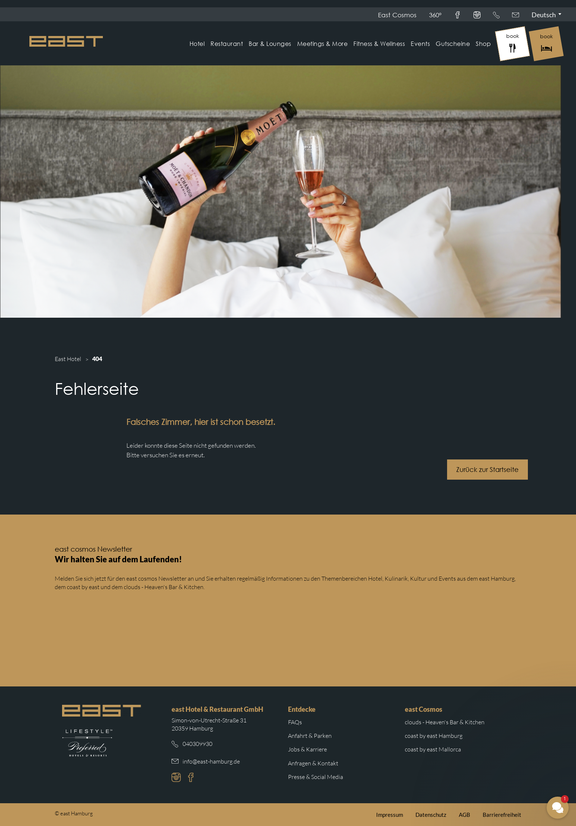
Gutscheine (453, 43)
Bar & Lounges (270, 43)
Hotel (197, 43)
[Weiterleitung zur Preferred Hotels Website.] (87, 743)
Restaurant (226, 43)
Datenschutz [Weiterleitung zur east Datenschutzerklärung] (430, 814)
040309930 (197, 743)
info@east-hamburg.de (211, 761)
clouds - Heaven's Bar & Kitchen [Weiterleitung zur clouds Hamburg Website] (445, 722)
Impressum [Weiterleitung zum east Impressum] (389, 814)
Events (420, 43)
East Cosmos (397, 15)
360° (435, 15)
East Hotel (68, 358)
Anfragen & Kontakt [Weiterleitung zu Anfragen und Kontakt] (313, 763)
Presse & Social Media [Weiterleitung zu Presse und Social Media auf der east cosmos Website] (315, 776)
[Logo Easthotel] (66, 41)
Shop (483, 43)
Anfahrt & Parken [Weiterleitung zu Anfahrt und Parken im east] (310, 735)
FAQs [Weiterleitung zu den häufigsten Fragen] (295, 722)
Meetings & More (322, 43)
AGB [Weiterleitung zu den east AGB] (464, 814)
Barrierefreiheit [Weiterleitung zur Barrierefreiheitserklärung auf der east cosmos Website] (502, 814)
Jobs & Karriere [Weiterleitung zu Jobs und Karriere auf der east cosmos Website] (307, 749)
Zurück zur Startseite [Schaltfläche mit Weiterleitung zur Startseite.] (492, 469)
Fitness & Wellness (379, 43)
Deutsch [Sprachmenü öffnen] (544, 15)
